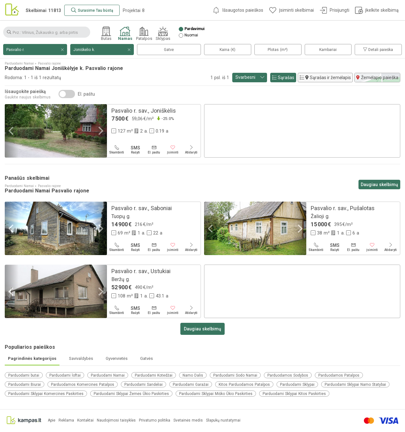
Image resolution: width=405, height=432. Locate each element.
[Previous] (12, 131)
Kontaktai (85, 420)
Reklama (66, 420)
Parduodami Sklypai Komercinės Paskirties (46, 393)
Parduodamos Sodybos (287, 375)
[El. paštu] (154, 149)
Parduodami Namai (108, 375)
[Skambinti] (116, 149)
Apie (51, 420)
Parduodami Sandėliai (143, 384)
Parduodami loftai (65, 375)
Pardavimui (194, 29)
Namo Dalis (193, 375)
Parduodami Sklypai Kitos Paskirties (294, 393)
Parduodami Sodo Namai (235, 375)
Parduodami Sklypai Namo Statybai (355, 384)
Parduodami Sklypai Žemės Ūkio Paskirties (131, 393)
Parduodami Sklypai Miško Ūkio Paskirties (215, 393)
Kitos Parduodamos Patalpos (244, 384)
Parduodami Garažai (191, 384)
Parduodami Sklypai (297, 384)
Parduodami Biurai (24, 384)
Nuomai (191, 35)
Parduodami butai (23, 375)
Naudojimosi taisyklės (116, 420)
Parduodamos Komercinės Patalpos (82, 384)
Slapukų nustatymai (223, 420)
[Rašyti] (135, 149)
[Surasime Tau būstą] (92, 10)
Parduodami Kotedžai (153, 375)
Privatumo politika (154, 420)
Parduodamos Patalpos (338, 375)
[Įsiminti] (172, 149)
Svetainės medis (188, 420)
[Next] (100, 131)
